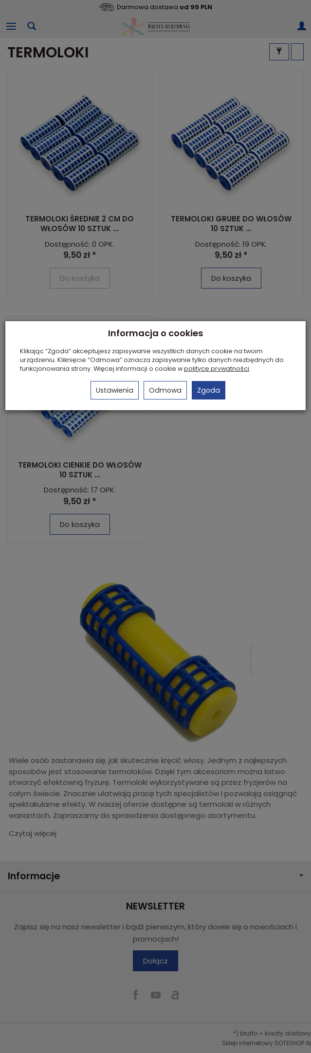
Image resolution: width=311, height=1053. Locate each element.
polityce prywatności (216, 368)
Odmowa (165, 390)
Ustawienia (114, 390)
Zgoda (208, 390)
